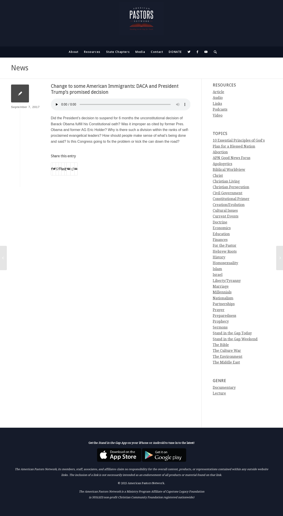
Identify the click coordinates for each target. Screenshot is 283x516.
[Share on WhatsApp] (57, 169)
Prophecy (221, 321)
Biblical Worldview (229, 170)
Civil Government (227, 193)
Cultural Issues (225, 210)
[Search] (214, 52)
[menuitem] (73, 52)
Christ (218, 175)
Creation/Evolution (229, 205)
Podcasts (220, 109)
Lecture (219, 393)
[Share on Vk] (68, 169)
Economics (222, 228)
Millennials (222, 292)
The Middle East (226, 362)
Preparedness (224, 316)
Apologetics (222, 164)
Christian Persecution (231, 187)
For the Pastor (224, 245)
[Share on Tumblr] (65, 169)
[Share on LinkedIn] (62, 169)
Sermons (220, 327)
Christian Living (226, 181)
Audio (218, 98)
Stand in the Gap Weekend (235, 339)
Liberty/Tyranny (227, 281)
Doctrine (220, 222)
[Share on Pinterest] (60, 169)
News (19, 68)
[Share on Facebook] (52, 169)
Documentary (224, 387)
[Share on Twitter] (54, 169)
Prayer (218, 310)
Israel (217, 275)
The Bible (221, 345)
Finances (220, 240)
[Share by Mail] (76, 169)
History (219, 257)
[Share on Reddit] (72, 169)
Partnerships (224, 304)
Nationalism (223, 298)
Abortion (220, 152)
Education (221, 234)
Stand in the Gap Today (232, 333)
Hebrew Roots (225, 251)
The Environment (227, 356)
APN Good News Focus (231, 158)
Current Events (225, 216)
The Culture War (227, 350)
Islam (217, 269)
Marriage (221, 286)
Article (218, 92)
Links (217, 104)
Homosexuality (225, 263)
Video (217, 115)
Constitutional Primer (231, 199)
